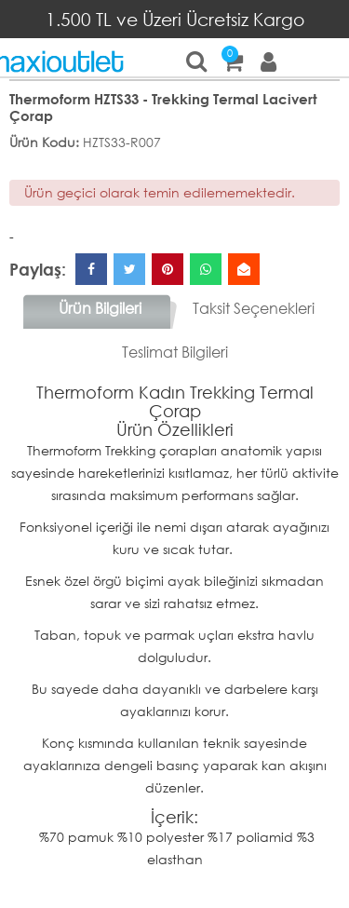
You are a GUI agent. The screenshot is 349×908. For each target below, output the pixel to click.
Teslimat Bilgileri (175, 351)
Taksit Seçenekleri (254, 308)
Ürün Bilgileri (100, 308)
